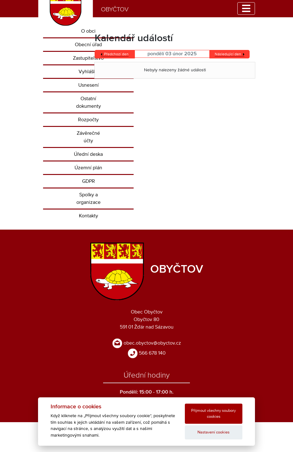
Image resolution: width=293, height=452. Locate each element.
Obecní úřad (88, 44)
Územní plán (88, 167)
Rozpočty (88, 119)
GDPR (88, 181)
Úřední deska (88, 154)
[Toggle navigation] (246, 8)
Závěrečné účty (88, 137)
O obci (88, 31)
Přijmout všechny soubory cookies (213, 414)
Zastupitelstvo (88, 58)
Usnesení (88, 85)
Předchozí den (116, 54)
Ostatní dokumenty (88, 102)
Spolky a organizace (88, 198)
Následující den (228, 54)
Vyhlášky (88, 71)
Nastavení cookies (213, 432)
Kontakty (88, 215)
